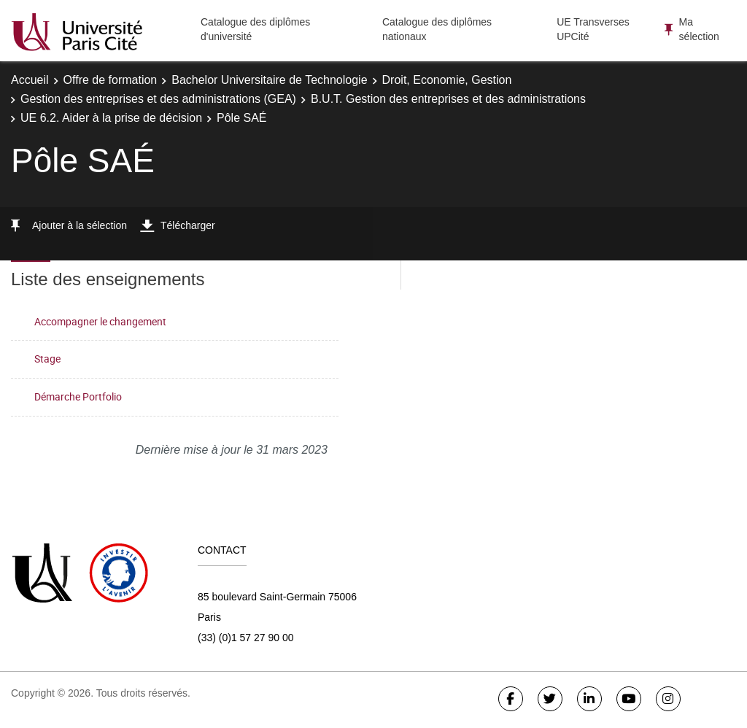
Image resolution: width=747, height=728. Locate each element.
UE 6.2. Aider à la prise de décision (111, 118)
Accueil (30, 80)
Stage (47, 358)
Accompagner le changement (100, 321)
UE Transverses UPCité (593, 29)
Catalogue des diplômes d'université (255, 29)
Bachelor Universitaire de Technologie (269, 80)
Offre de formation (110, 80)
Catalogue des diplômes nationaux (437, 29)
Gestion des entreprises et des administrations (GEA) (158, 99)
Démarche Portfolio (78, 396)
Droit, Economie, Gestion (447, 80)
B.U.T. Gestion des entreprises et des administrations (448, 99)
